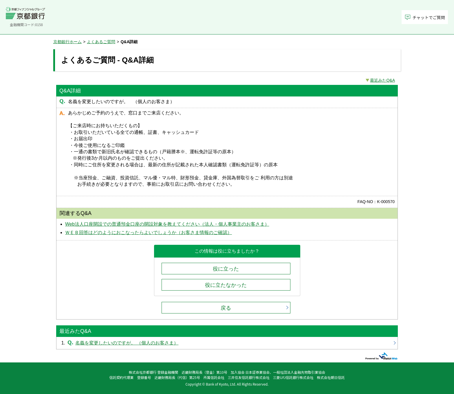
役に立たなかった (226, 285)
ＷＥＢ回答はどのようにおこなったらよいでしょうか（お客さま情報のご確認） (148, 232)
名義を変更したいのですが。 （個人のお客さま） (227, 343)
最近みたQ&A (382, 80)
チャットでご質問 (429, 17)
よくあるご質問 (101, 41)
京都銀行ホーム (67, 41)
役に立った (226, 269)
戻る (226, 308)
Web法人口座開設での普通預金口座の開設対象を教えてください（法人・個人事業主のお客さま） (167, 224)
